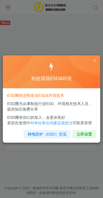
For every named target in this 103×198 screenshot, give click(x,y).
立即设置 (83, 132)
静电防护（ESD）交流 (47, 132)
